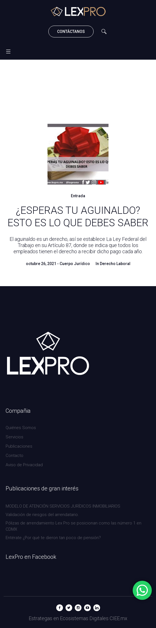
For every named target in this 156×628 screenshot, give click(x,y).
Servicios (14, 436)
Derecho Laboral (115, 263)
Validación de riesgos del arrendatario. (42, 514)
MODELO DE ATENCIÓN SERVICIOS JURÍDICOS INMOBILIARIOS (63, 506)
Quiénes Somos (21, 427)
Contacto (14, 455)
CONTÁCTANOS (71, 31)
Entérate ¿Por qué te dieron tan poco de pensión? (53, 537)
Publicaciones (19, 446)
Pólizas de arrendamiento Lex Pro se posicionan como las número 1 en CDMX (73, 526)
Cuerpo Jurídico (75, 263)
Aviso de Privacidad (24, 464)
